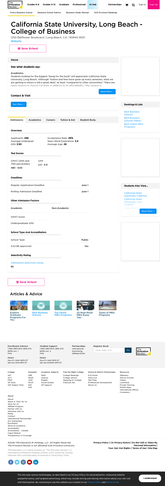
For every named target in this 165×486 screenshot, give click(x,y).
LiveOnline (124, 382)
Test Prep (92, 380)
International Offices (129, 390)
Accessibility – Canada (18, 431)
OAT (30, 387)
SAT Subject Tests (16, 385)
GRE (30, 375)
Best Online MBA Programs (133, 125)
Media (10, 414)
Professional (79, 4)
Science (44, 378)
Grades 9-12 (49, 4)
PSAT (10, 380)
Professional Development (100, 382)
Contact (11, 416)
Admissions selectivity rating (27, 263)
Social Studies (47, 382)
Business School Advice (49, 12)
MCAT (30, 382)
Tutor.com (92, 378)
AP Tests (12, 382)
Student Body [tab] (88, 120)
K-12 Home (93, 375)
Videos (123, 380)
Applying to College (72, 380)
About (10, 399)
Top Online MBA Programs (63, 313)
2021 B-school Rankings (105, 12)
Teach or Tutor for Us (17, 402)
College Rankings (71, 375)
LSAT (30, 380)
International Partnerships (19, 418)
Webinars (124, 375)
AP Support (46, 385)
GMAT (30, 378)
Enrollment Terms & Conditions (16, 424)
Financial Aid (69, 382)
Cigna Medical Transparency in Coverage (20, 434)
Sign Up (154, 4)
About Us (92, 385)
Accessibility (13, 428)
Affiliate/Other (78, 353)
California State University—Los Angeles (133, 202)
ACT (10, 378)
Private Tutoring (127, 385)
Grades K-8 (33, 4)
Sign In (142, 4)
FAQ (10, 353)
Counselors (125, 392)
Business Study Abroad (77, 12)
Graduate (64, 4)
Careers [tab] (50, 120)
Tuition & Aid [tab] (67, 120)
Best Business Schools (40, 313)
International (78, 349)
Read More (107, 91)
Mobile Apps (125, 387)
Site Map (152, 448)
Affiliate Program (15, 406)
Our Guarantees (15, 421)
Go (128, 350)
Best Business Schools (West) (132, 119)
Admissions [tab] (16, 120)
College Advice (70, 378)
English (44, 380)
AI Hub (92, 4)
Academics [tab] (35, 120)
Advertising (77, 351)
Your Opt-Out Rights (119, 448)
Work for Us (13, 404)
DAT (30, 385)
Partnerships (115, 4)
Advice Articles (127, 378)
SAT (9, 375)
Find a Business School (21, 12)
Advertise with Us (16, 411)
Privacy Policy (94, 482)
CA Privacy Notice (120, 443)
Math (43, 375)
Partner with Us (15, 409)
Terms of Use (112, 482)
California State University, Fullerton (135, 194)
